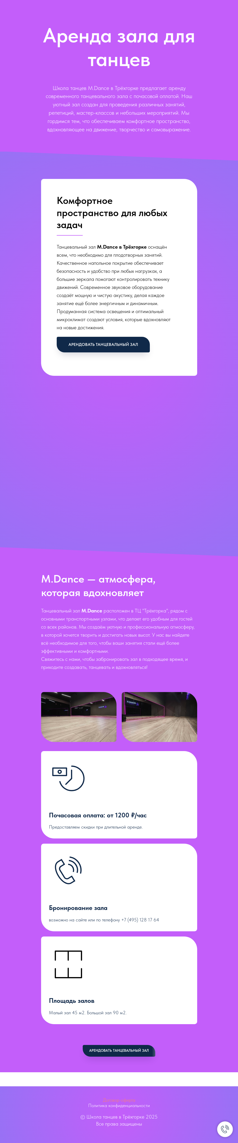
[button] (103, 344)
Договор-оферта (119, 1100)
